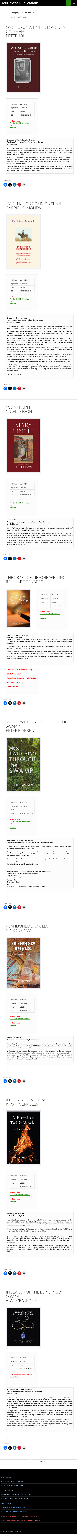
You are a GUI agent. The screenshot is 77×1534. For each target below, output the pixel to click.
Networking (6, 1503)
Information (8, 1490)
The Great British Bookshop (50, 614)
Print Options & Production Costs (14, 1512)
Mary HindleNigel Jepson (19, 409)
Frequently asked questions (12, 1486)
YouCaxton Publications (20, 3)
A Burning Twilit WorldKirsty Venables (30, 1101)
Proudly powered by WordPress (11, 1531)
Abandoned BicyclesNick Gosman (27, 928)
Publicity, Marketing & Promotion (14, 1499)
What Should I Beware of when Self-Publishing (19, 1516)
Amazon (13, 127)
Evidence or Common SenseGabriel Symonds (34, 205)
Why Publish (6, 1477)
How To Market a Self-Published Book (15, 1494)
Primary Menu (74, 3)
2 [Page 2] (35, 1462)
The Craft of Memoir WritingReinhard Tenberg (36, 579)
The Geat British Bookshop (19, 123)
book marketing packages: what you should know (21, 1520)
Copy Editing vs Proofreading (13, 1507)
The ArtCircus (15, 1377)
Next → (43, 1462)
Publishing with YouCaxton (12, 1481)
